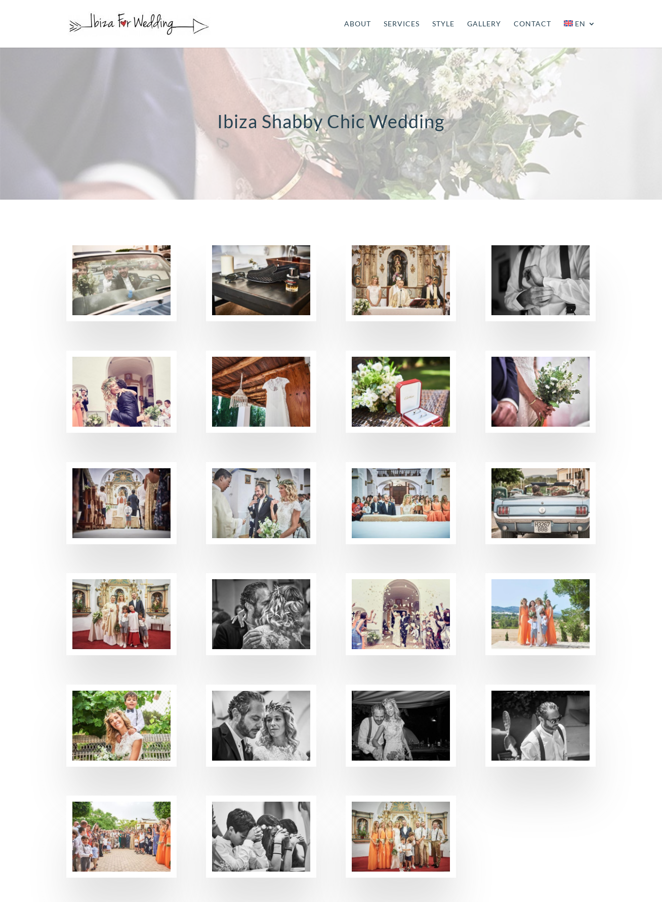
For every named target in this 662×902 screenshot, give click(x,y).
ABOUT (357, 24)
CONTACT (532, 24)
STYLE (443, 24)
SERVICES (402, 24)
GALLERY (484, 24)
